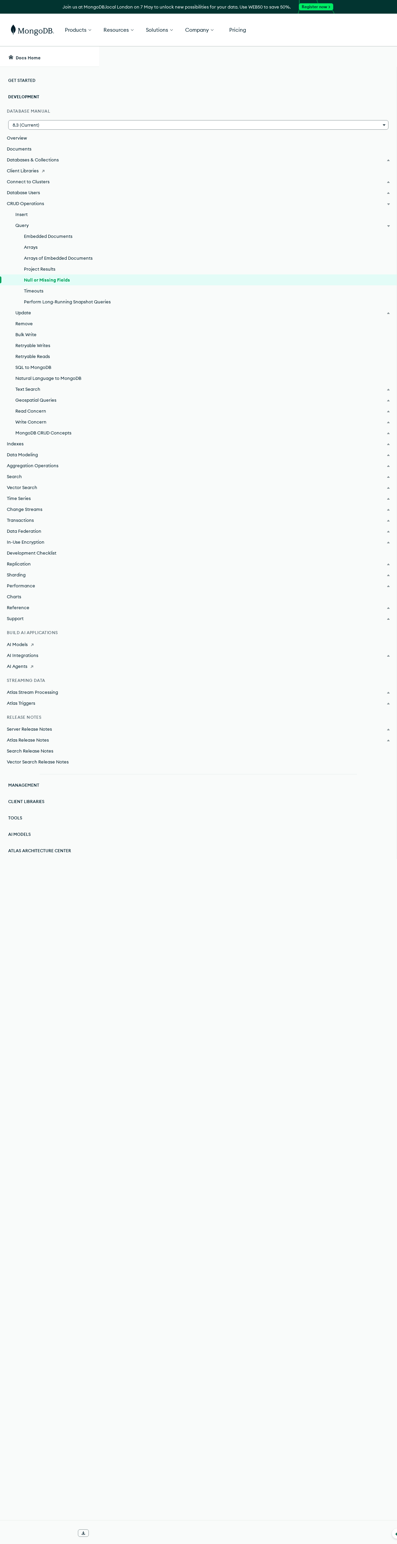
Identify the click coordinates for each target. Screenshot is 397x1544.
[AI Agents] (49, 673)
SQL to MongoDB (33, 374)
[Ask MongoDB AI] (352, 57)
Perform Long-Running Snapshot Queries (58, 305)
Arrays (31, 247)
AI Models (19, 841)
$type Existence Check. (222, 965)
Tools (15, 824)
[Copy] (296, 369)
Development (23, 96)
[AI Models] (49, 651)
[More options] (298, 101)
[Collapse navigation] (99, 1533)
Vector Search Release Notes (38, 768)
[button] (49, 125)
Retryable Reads (32, 363)
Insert (21, 214)
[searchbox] (221, 57)
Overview (17, 138)
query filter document (188, 1345)
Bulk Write (26, 341)
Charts (14, 603)
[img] (331, 140)
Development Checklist (31, 559)
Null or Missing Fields (47, 280)
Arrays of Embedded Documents (58, 258)
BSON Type (160, 677)
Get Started (362, 30)
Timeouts (33, 291)
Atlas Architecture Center (39, 857)
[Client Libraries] (49, 170)
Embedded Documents (48, 236)
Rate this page (342, 127)
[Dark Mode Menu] (381, 56)
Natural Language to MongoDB (48, 385)
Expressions (140, 931)
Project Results (39, 269)
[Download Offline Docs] (83, 1533)
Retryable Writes (32, 352)
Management (23, 792)
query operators (196, 1355)
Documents (19, 149)
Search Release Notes (30, 757)
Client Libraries (26, 808)
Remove (24, 330)
